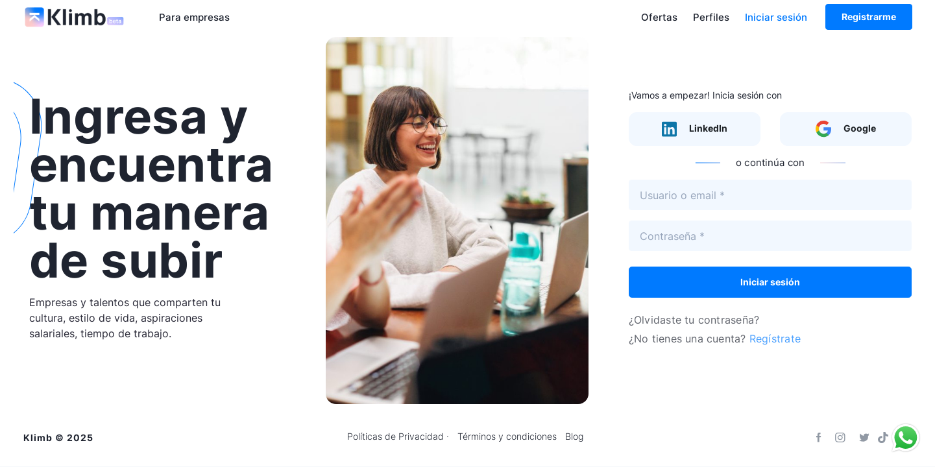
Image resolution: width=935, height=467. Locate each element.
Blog (574, 436)
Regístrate (775, 338)
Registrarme (869, 16)
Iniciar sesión (776, 17)
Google (846, 129)
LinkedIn (694, 129)
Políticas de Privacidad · (398, 436)
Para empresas (194, 17)
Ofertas (659, 17)
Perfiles (711, 17)
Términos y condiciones (507, 436)
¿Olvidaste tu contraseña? (694, 319)
